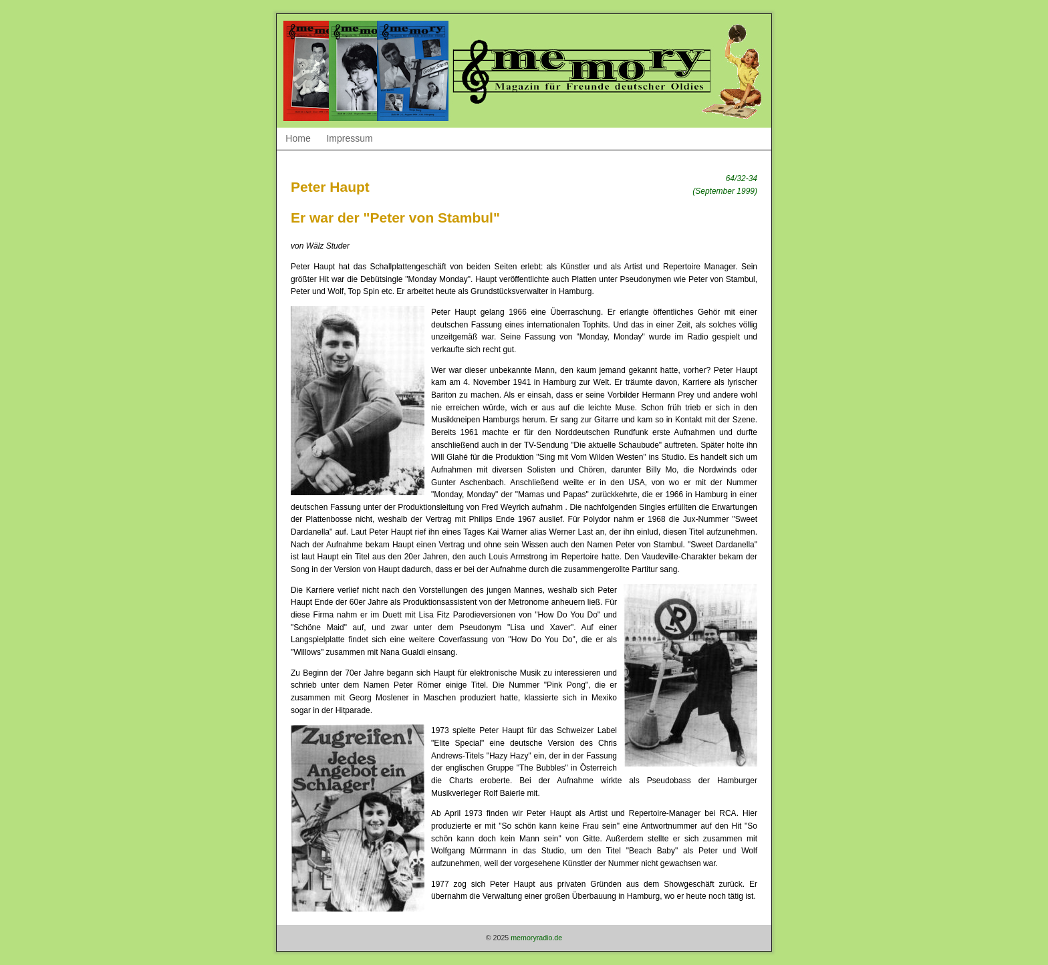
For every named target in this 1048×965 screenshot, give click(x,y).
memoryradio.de (536, 938)
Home (297, 138)
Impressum (349, 138)
